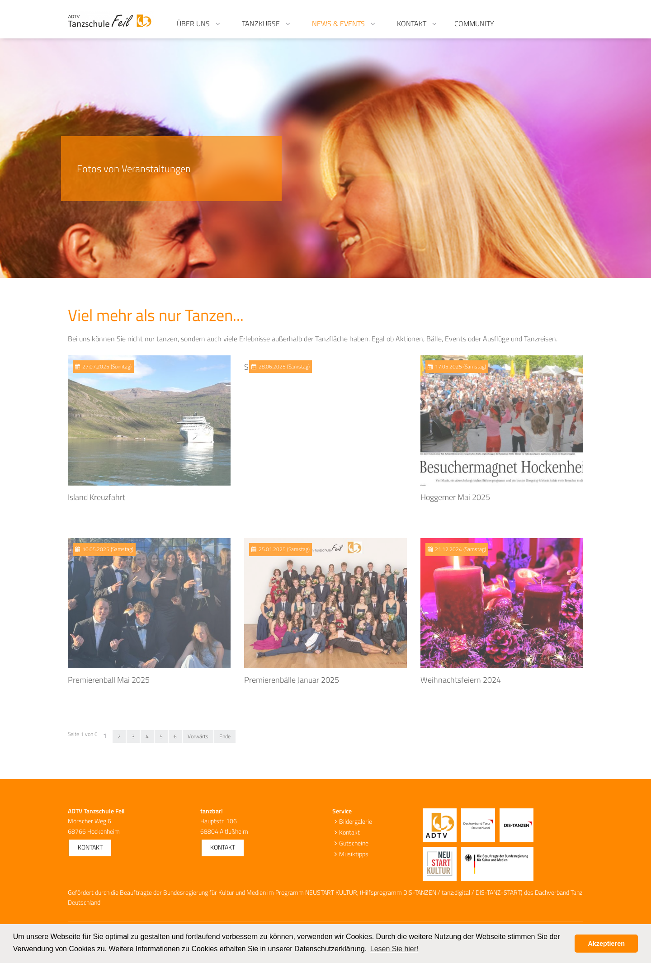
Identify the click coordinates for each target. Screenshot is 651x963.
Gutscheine (353, 843)
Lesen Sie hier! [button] (394, 949)
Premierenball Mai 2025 (109, 680)
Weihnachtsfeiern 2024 (460, 680)
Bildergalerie (355, 821)
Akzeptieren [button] (606, 943)
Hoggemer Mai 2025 (455, 497)
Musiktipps (353, 854)
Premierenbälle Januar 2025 (291, 680)
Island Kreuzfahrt (96, 497)
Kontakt (90, 847)
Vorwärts (198, 736)
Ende (225, 736)
